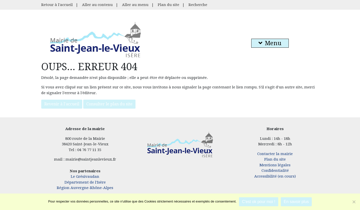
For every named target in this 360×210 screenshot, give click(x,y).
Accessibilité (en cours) (275, 176)
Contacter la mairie (275, 154)
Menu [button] (270, 43)
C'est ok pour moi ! (258, 202)
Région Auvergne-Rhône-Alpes (85, 188)
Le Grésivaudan (85, 176)
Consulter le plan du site (109, 104)
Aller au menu (135, 4)
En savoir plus (296, 202)
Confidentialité (275, 170)
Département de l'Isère (85, 182)
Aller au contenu (97, 4)
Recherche (197, 4)
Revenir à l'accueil (61, 104)
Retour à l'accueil (57, 4)
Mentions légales (275, 165)
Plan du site (168, 4)
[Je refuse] (353, 201)
